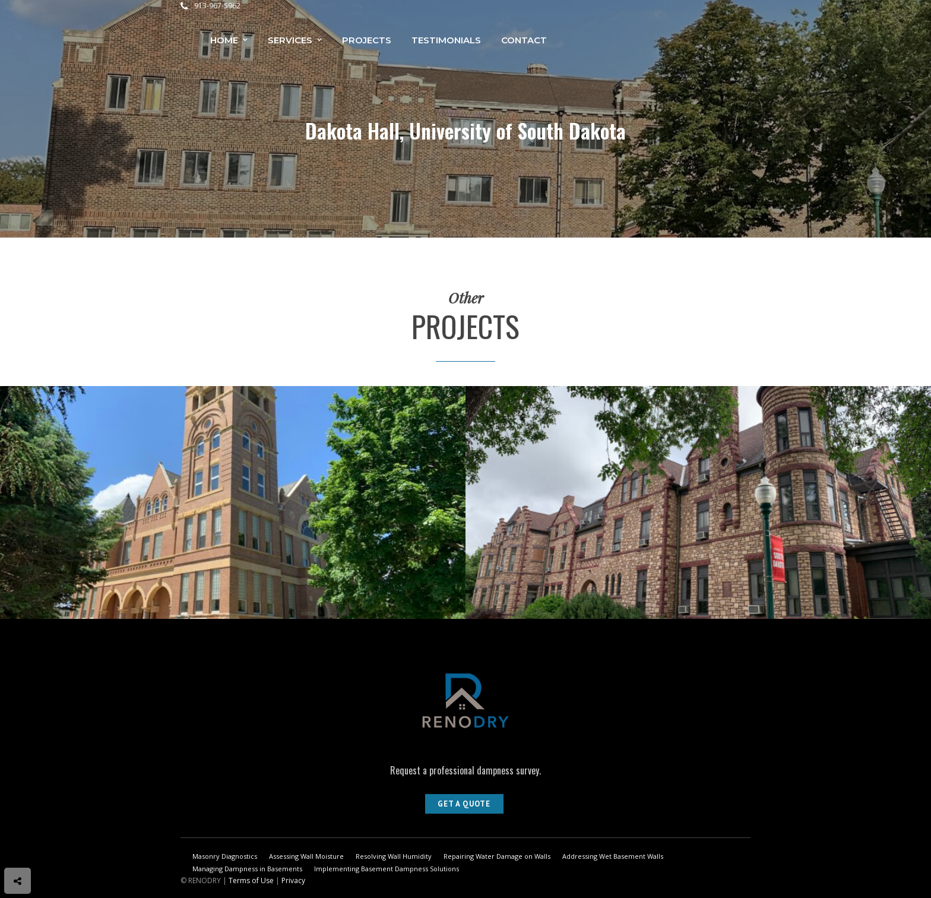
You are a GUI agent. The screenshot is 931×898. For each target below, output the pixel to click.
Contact (524, 40)
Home (224, 40)
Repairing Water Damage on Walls (497, 856)
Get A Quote (464, 804)
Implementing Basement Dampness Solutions (386, 868)
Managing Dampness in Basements (247, 868)
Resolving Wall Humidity (394, 856)
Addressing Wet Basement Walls (612, 856)
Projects (366, 40)
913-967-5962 (210, 6)
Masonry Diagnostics (224, 856)
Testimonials (446, 40)
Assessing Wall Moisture (306, 856)
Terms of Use (251, 880)
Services (290, 40)
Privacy (293, 880)
